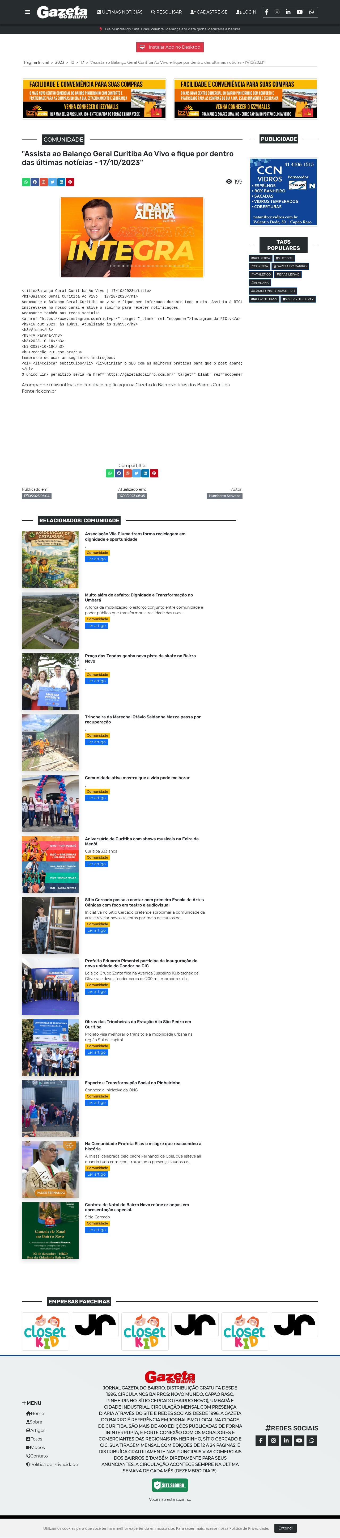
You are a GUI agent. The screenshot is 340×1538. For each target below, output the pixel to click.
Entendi (285, 1528)
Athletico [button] (261, 274)
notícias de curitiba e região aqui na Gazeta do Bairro (114, 384)
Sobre (34, 1422)
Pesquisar (166, 12)
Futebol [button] (284, 258)
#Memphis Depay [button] (298, 299)
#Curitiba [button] (260, 258)
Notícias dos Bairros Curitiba (200, 384)
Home (35, 1413)
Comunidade (97, 553)
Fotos (34, 1439)
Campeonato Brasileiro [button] (273, 291)
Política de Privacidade (52, 1464)
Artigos (35, 1430)
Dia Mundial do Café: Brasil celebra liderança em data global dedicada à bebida (172, 29)
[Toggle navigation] (27, 12)
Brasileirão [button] (288, 274)
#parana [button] (260, 283)
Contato (37, 1456)
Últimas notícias (120, 12)
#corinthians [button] (264, 299)
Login (246, 12)
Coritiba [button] (259, 266)
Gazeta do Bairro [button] (290, 266)
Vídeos (35, 1447)
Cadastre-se (209, 12)
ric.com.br (45, 391)
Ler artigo (96, 559)
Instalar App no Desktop (170, 47)
